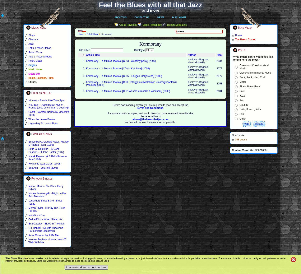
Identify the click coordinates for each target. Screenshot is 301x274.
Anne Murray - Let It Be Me (43, 235)
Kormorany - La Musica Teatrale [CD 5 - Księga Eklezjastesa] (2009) (124, 76)
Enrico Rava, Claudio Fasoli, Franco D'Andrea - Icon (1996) (48, 143)
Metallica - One (36, 215)
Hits (219, 55)
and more (150, 10)
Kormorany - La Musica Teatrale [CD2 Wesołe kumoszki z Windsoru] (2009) (128, 91)
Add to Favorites (128, 24)
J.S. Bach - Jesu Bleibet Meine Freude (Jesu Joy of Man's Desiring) (48, 106)
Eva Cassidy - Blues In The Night (46, 223)
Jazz (242, 95)
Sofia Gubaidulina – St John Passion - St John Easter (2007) (46, 150)
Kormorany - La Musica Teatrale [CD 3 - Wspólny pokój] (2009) (121, 61)
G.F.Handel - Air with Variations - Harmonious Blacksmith (46, 229)
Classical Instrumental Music (255, 72)
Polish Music (92, 34)
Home (81, 34)
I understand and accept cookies (86, 267)
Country (244, 104)
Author (191, 55)
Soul (242, 91)
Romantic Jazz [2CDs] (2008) (44, 163)
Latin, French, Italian (251, 109)
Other (243, 118)
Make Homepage (152, 24)
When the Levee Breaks (41, 119)
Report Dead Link (177, 24)
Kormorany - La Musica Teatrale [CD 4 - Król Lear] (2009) (118, 68)
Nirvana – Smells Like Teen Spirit (46, 100)
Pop (242, 100)
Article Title (93, 55)
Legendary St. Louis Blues (43, 123)
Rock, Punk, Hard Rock (253, 77)
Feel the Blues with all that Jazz (150, 5)
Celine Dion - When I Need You (45, 219)
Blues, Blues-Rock (250, 86)
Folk (242, 114)
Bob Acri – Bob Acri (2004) (43, 167)
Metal (243, 81)
